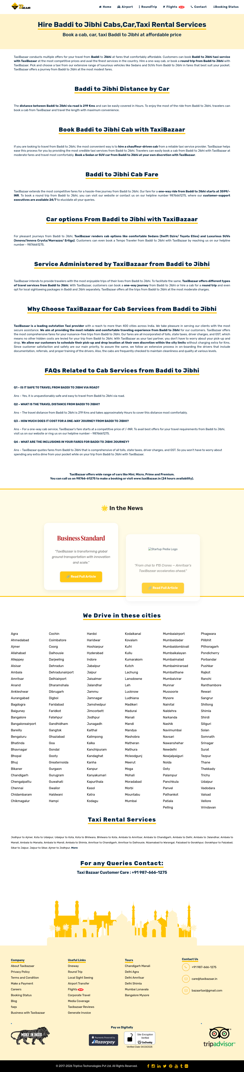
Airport (125, 7)
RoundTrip (148, 7)
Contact (199, 7)
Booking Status (226, 7)
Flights (174, 7)
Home (105, 7)
